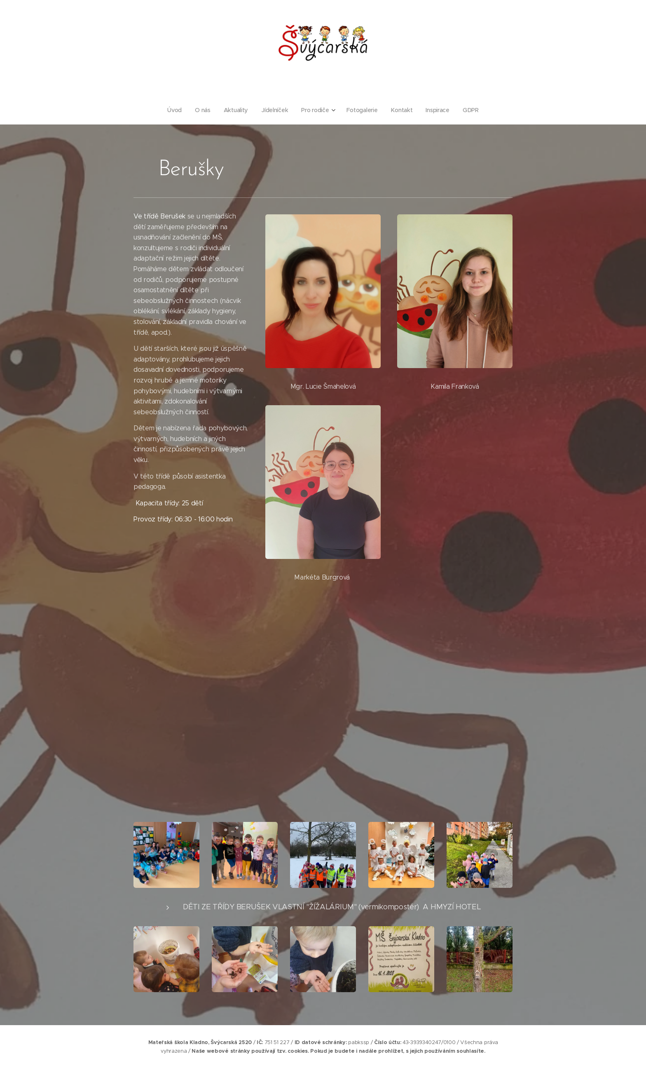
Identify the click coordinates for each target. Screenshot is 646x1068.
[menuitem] (176, 110)
